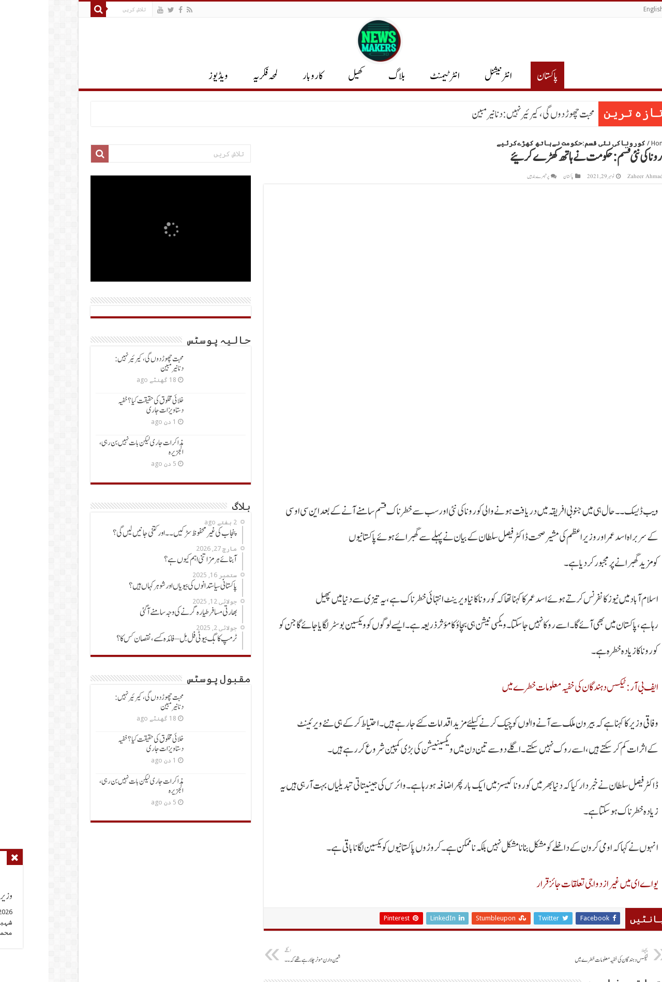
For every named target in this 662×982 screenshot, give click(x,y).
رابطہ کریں (445, 906)
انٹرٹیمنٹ (396, 76)
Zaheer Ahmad (596, 176)
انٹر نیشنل (449, 76)
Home (611, 143)
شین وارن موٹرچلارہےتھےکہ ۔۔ (289, 660)
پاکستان (498, 76)
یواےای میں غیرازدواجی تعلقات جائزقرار (549, 588)
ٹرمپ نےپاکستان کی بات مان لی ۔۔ (314, 777)
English (605, 9)
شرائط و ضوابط (442, 924)
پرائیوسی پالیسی (442, 888)
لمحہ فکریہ (216, 76)
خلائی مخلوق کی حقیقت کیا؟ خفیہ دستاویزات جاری (102, 405)
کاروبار (264, 76)
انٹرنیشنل (595, 906)
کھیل (307, 76)
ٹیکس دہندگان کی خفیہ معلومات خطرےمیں (546, 660)
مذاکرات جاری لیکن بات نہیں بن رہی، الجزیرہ (93, 447)
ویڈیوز (169, 76)
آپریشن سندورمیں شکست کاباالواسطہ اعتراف (571, 777)
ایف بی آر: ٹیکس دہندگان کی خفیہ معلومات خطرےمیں (531, 392)
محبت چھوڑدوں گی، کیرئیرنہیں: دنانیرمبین (484, 114)
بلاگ (348, 76)
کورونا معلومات (441, 942)
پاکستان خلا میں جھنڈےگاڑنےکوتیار (445, 777)
